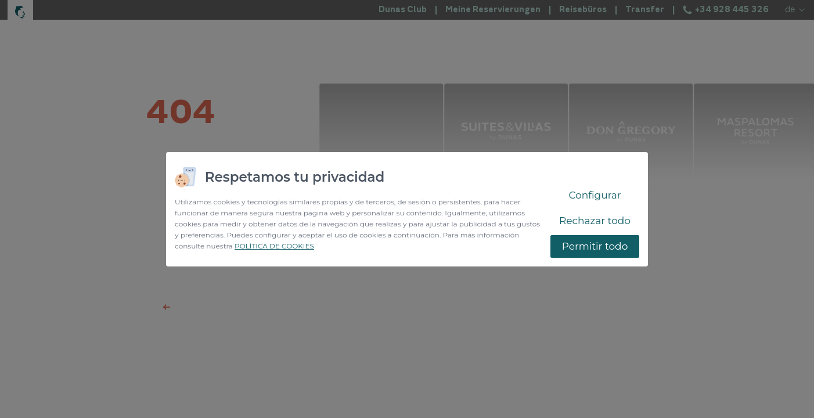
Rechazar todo (595, 220)
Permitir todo (595, 246)
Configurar (594, 195)
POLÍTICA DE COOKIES (274, 246)
